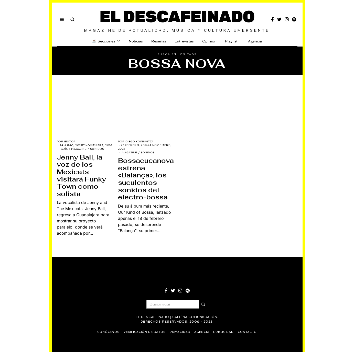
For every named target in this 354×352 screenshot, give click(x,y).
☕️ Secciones (103, 41)
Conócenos (107, 332)
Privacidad (180, 332)
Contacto (248, 332)
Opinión (209, 41)
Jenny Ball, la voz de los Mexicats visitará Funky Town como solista (81, 175)
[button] (203, 304)
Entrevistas (184, 41)
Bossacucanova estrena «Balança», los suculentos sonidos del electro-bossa (146, 178)
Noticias (136, 41)
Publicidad (224, 332)
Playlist (231, 41)
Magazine (79, 148)
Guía (64, 148)
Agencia (254, 41)
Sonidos (97, 148)
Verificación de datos (144, 332)
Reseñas (158, 41)
